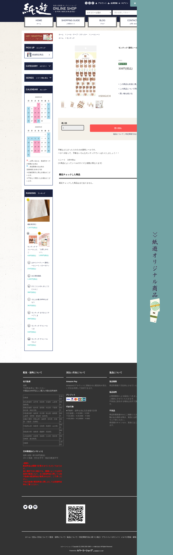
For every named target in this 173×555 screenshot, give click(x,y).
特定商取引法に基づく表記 (135, 134)
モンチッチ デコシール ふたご (32, 249)
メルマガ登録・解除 (128, 537)
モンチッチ (71, 38)
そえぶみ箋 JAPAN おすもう (39, 301)
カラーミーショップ (66, 546)
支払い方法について (40, 537)
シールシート (95, 34)
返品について (118, 134)
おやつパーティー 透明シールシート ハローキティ (40, 264)
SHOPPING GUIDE (70, 22)
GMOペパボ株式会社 (94, 546)
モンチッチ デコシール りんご (39, 340)
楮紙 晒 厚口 (32, 224)
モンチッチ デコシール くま (39, 327)
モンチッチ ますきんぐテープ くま (40, 314)
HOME (38, 22)
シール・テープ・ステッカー (77, 34)
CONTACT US (134, 22)
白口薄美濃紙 (36, 276)
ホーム (61, 34)
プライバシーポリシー (110, 537)
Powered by (86, 550)
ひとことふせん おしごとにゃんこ (40, 287)
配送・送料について (57, 537)
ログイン (124, 3)
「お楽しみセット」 (43, 250)
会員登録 (114, 3)
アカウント (102, 3)
